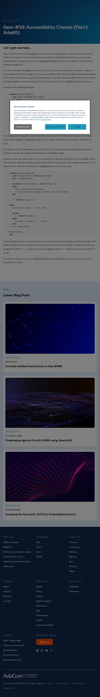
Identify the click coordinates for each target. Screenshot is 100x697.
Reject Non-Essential (55, 127)
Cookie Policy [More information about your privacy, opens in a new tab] (46, 120)
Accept (77, 127)
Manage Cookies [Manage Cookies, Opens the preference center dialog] (23, 127)
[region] (50, 117)
